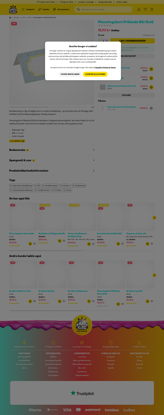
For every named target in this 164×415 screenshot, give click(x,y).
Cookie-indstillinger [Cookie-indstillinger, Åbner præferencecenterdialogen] (70, 74)
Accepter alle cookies (95, 74)
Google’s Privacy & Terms (105, 67)
